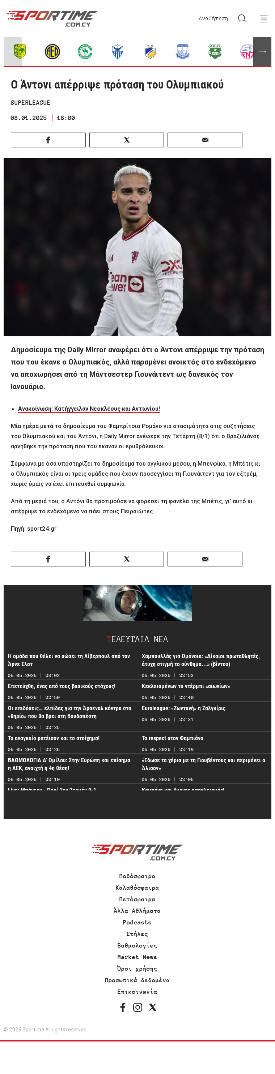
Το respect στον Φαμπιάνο (172, 738)
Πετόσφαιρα (137, 899)
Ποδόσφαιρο (137, 876)
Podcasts (137, 922)
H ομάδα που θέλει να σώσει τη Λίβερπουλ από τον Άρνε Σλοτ (69, 660)
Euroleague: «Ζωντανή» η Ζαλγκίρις (183, 708)
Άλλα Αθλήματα (137, 910)
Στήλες (137, 933)
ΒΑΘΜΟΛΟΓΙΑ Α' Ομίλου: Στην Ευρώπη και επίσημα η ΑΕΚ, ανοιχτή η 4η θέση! (69, 764)
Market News (137, 957)
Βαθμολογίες (137, 945)
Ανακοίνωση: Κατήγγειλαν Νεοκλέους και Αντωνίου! (89, 408)
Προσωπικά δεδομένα (137, 980)
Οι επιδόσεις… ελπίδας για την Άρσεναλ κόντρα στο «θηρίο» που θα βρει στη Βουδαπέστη (69, 712)
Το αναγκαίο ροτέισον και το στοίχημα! (54, 738)
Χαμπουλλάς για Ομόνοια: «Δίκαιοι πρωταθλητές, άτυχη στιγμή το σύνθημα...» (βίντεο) (201, 660)
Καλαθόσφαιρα (137, 887)
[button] (262, 51)
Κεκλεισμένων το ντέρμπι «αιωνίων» (186, 686)
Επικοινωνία (137, 991)
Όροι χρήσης (137, 968)
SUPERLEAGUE (31, 102)
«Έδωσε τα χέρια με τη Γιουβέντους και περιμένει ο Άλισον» (203, 764)
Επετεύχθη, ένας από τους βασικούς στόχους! (61, 686)
